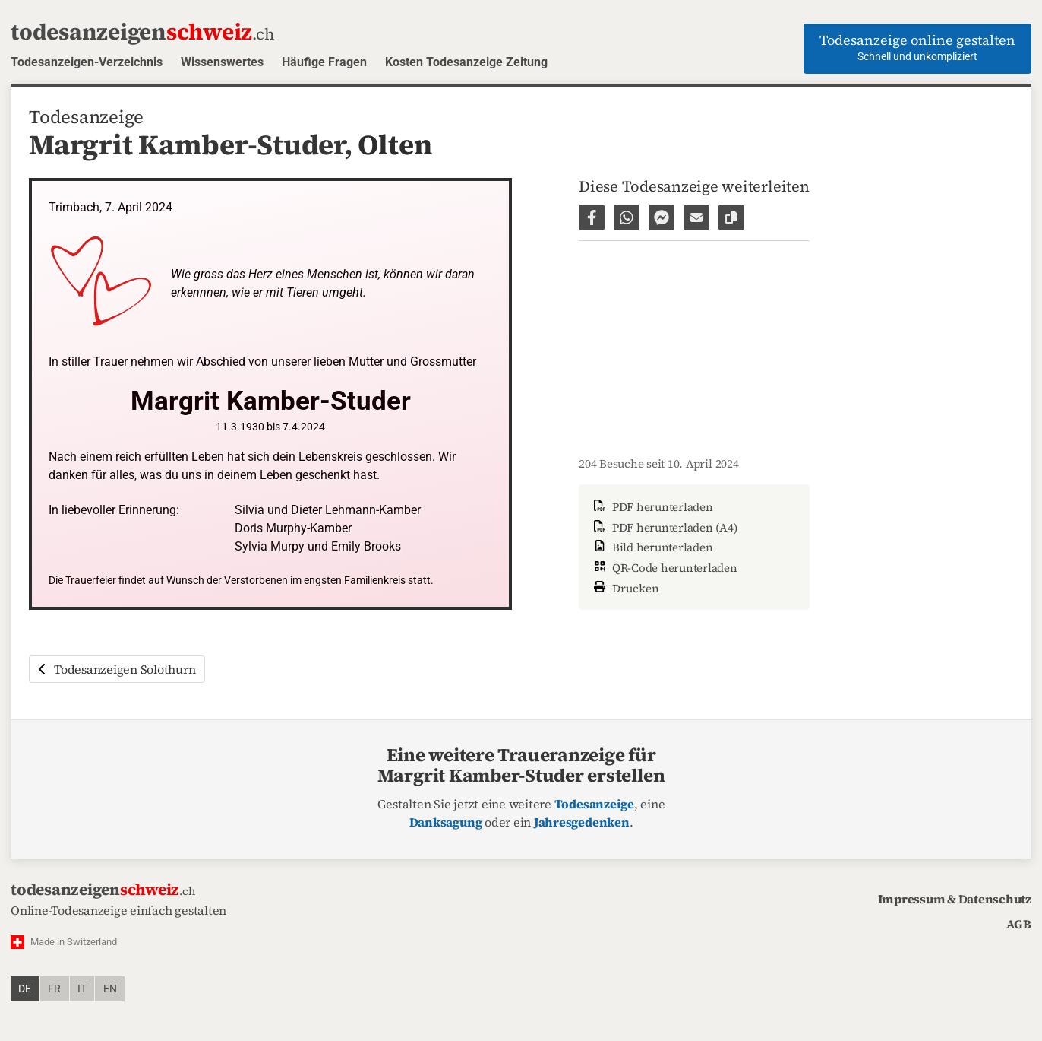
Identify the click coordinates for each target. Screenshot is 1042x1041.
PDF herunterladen (652, 507)
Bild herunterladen (651, 547)
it (82, 988)
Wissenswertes (222, 62)
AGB (1018, 924)
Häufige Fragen (324, 62)
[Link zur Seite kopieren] (731, 217)
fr (54, 988)
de (24, 988)
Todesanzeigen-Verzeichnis (87, 62)
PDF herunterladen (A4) (664, 527)
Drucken (625, 586)
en (110, 988)
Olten (394, 144)
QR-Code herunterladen (664, 568)
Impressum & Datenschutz (954, 898)
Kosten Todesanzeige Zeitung (466, 62)
